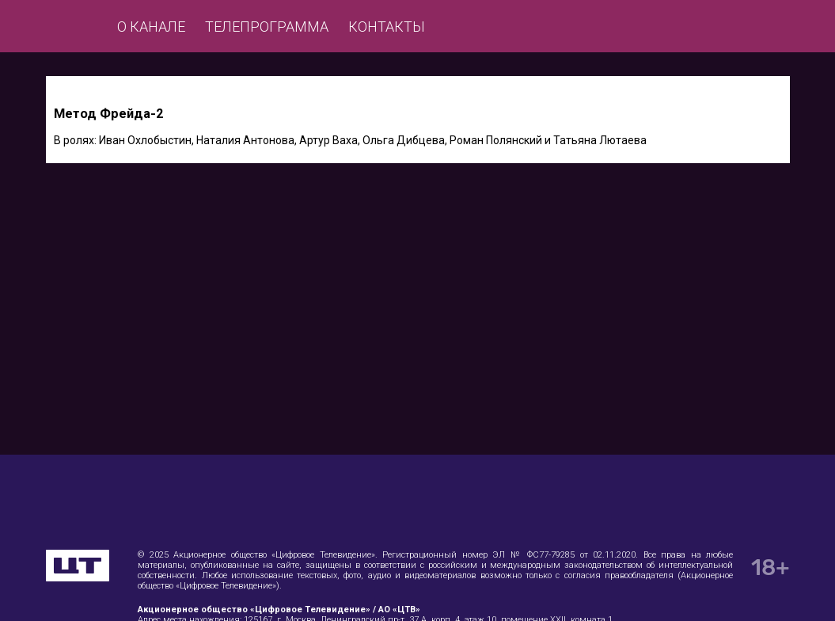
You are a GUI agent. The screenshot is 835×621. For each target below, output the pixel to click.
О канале (151, 26)
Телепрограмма (266, 26)
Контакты (386, 26)
